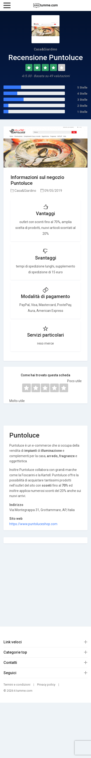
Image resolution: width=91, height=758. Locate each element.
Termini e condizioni (17, 684)
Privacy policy (46, 684)
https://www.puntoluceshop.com (33, 524)
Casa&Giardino (23, 190)
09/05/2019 (51, 190)
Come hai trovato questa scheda (45, 375)
